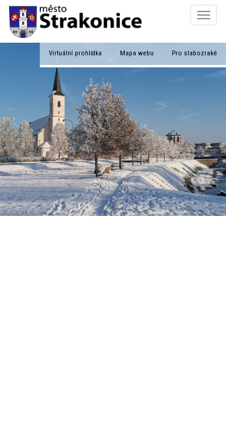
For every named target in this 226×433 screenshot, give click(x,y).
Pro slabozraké (194, 53)
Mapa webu (137, 53)
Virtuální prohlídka (75, 53)
